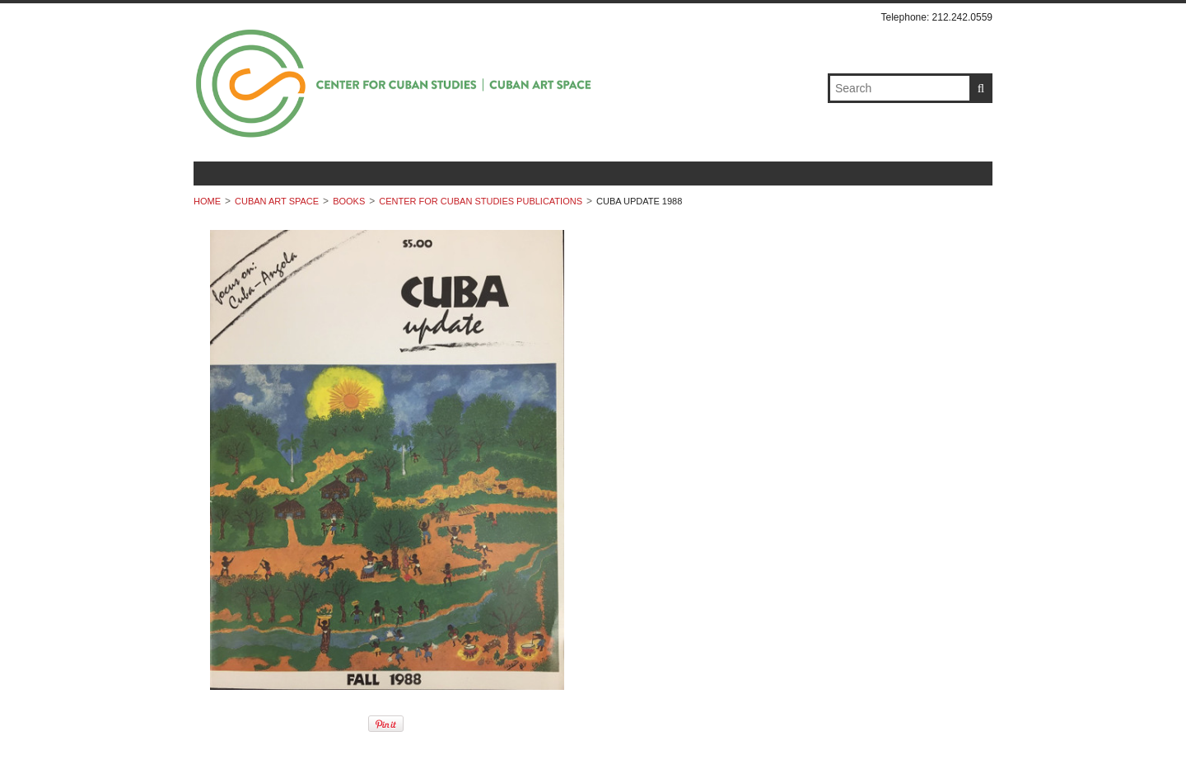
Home (207, 201)
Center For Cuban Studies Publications (480, 201)
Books (349, 201)
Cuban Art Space (277, 201)
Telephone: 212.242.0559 (936, 17)
